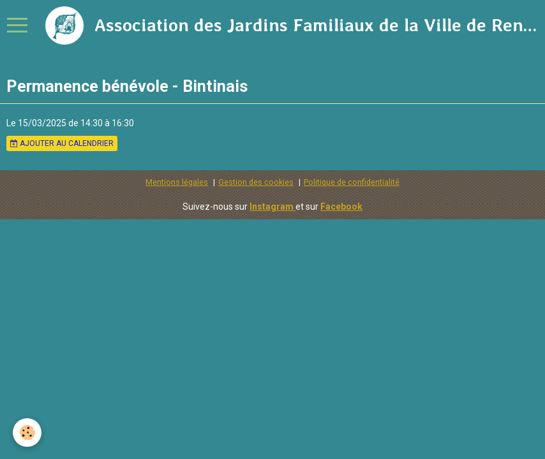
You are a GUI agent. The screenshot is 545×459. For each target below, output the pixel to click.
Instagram (272, 206)
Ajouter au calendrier (62, 143)
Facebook (341, 206)
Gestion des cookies (256, 182)
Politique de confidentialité (351, 182)
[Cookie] (27, 432)
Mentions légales (177, 182)
